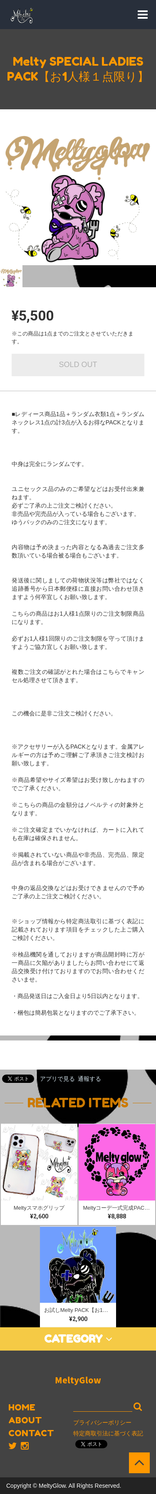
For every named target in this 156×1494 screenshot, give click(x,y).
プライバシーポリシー (102, 1422)
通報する (89, 1078)
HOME (21, 1407)
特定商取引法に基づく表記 (108, 1433)
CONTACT (31, 1433)
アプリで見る (57, 1078)
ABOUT (25, 1420)
